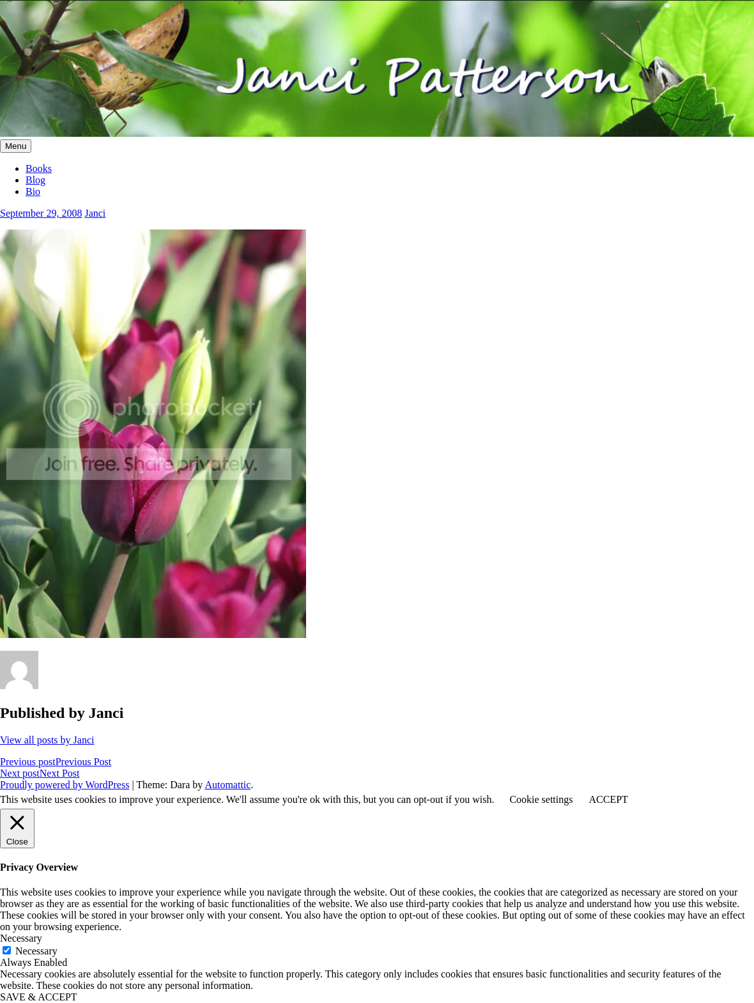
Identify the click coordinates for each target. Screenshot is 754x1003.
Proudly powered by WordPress (64, 784)
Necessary (36, 950)
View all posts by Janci (47, 740)
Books (39, 168)
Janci (94, 213)
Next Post (39, 773)
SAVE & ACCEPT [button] (38, 996)
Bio (33, 191)
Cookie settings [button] (541, 799)
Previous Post (55, 761)
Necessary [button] (21, 938)
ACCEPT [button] (608, 799)
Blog (35, 180)
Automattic (227, 784)
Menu (15, 146)
